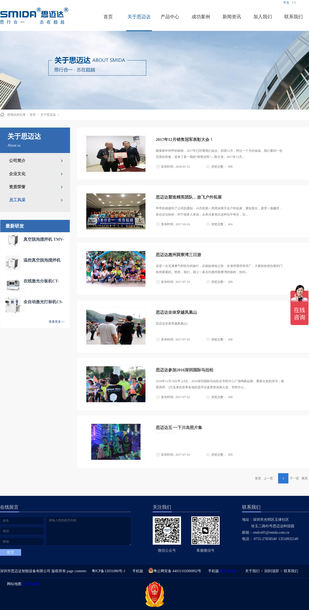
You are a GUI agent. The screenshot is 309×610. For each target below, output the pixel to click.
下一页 (294, 478)
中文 (286, 2)
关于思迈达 (48, 114)
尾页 (305, 478)
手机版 (137, 571)
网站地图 (13, 584)
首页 (108, 16)
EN (294, 2)
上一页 (268, 478)
